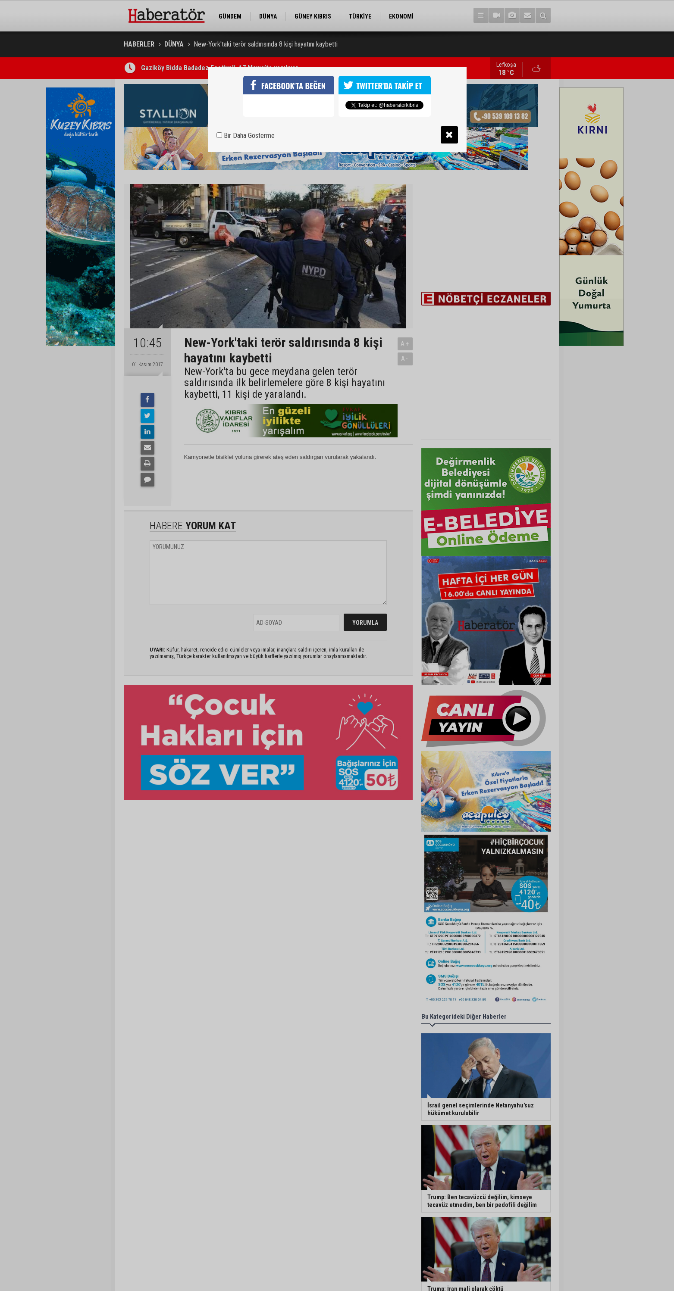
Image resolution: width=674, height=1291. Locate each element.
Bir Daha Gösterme (245, 135)
